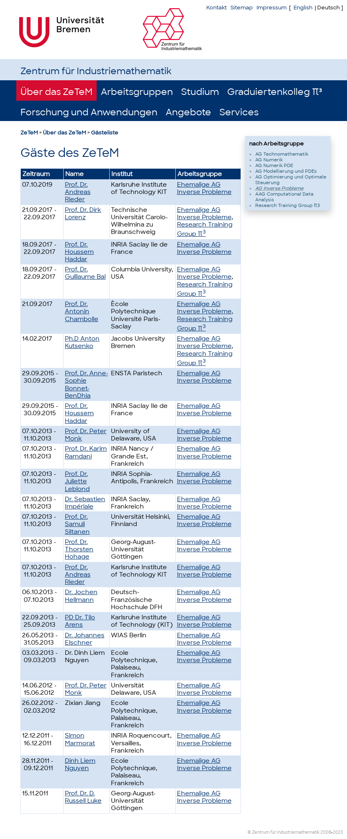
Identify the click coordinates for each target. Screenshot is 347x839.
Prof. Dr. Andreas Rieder (78, 192)
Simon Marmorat (80, 739)
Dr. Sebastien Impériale (85, 503)
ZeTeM (29, 132)
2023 (338, 832)
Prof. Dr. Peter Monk (85, 435)
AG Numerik (269, 160)
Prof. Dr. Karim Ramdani (86, 452)
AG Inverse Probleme (279, 188)
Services (239, 112)
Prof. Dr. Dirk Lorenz (83, 213)
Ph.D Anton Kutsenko (82, 342)
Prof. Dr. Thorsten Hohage (79, 549)
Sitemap (241, 7)
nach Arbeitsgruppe (276, 143)
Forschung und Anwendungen (88, 112)
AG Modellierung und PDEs (286, 171)
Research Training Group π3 (287, 205)
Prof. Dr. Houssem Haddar (79, 251)
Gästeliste (104, 132)
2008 (325, 832)
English (303, 7)
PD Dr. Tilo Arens (80, 621)
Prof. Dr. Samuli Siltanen (77, 524)
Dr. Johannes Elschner (84, 639)
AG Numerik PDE (274, 165)
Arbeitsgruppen (137, 92)
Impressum (271, 7)
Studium (200, 92)
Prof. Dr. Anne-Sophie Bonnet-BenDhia (86, 384)
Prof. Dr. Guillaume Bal (85, 273)
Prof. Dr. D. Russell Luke (83, 797)
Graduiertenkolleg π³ (274, 92)
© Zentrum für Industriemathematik (284, 832)
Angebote (188, 112)
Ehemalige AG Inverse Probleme (204, 188)
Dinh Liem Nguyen (80, 764)
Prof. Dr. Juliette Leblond (77, 481)
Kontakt (216, 7)
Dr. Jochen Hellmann (81, 595)
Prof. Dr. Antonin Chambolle (81, 311)
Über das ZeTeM (56, 92)
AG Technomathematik (281, 154)
